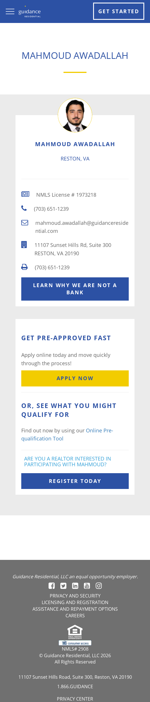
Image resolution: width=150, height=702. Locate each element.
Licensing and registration (75, 602)
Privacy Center (75, 699)
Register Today (75, 480)
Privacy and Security (75, 596)
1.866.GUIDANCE (75, 686)
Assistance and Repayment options (75, 609)
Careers (75, 615)
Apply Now (75, 378)
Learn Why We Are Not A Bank (75, 289)
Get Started (118, 11)
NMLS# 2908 (75, 649)
